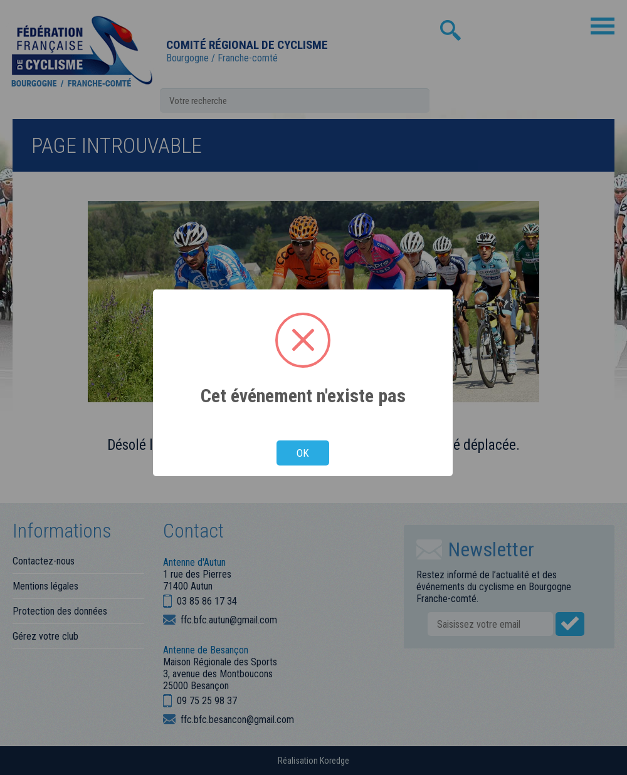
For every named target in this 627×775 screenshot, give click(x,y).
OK (303, 453)
